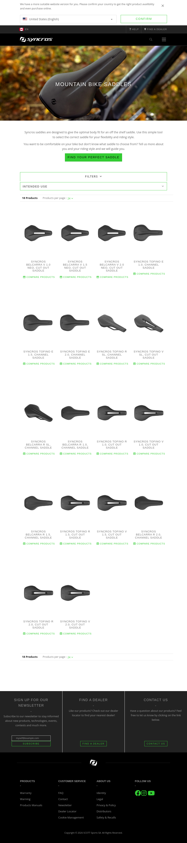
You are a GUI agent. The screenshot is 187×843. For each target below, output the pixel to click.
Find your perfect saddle (93, 157)
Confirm (144, 18)
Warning (25, 799)
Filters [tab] (93, 176)
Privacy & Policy (106, 805)
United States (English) (67, 19)
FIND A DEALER (93, 743)
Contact (63, 799)
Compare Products (39, 277)
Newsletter (65, 805)
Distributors (104, 811)
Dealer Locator (67, 811)
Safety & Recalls (106, 817)
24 (70, 198)
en (24, 29)
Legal (100, 799)
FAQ (60, 793)
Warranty (25, 793)
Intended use (93, 186)
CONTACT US (156, 743)
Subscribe (31, 743)
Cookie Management (71, 817)
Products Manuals (31, 805)
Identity (101, 793)
